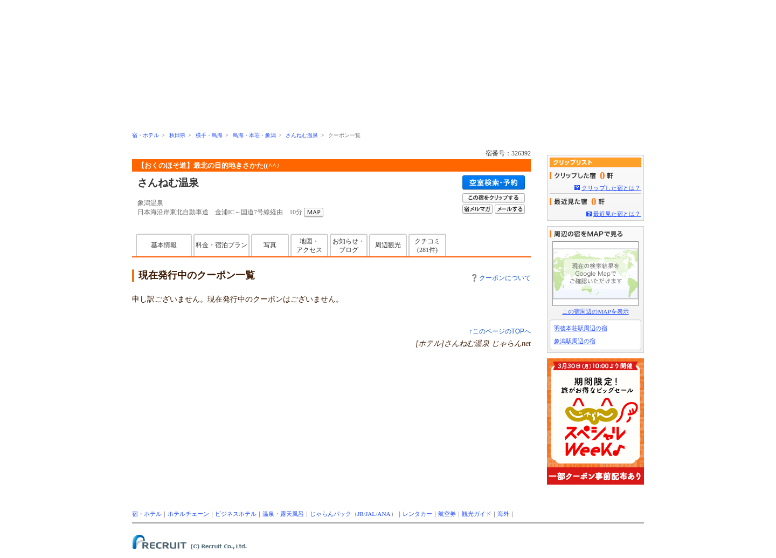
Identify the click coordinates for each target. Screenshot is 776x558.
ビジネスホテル (236, 514)
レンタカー (417, 514)
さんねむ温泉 (302, 135)
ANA (383, 514)
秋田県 (177, 135)
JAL (370, 514)
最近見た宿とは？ (617, 213)
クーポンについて (501, 278)
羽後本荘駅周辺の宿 (580, 328)
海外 (503, 514)
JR (360, 514)
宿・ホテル (145, 135)
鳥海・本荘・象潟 (254, 135)
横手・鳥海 (209, 135)
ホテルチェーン (188, 514)
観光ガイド (476, 514)
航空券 (447, 514)
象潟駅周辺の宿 (574, 341)
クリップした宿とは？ (611, 188)
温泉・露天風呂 (283, 514)
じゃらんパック (330, 514)
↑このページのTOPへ (500, 331)
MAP (313, 212)
